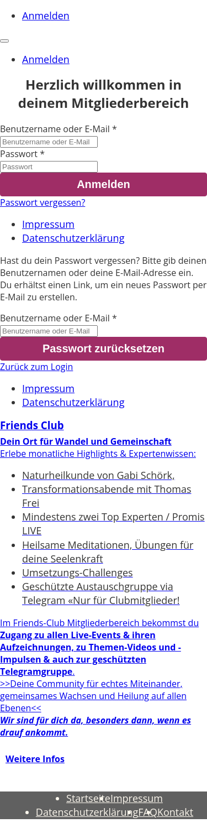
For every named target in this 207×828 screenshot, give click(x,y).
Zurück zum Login (36, 367)
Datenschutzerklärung (73, 237)
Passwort (19, 154)
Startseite (88, 798)
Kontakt (175, 812)
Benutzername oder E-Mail (55, 129)
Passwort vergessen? (42, 202)
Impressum (48, 224)
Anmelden (46, 15)
